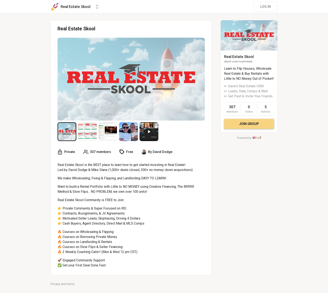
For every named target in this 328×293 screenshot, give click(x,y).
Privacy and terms (62, 284)
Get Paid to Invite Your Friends (250, 96)
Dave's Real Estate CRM (246, 86)
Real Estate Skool (239, 56)
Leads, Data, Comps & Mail (248, 91)
